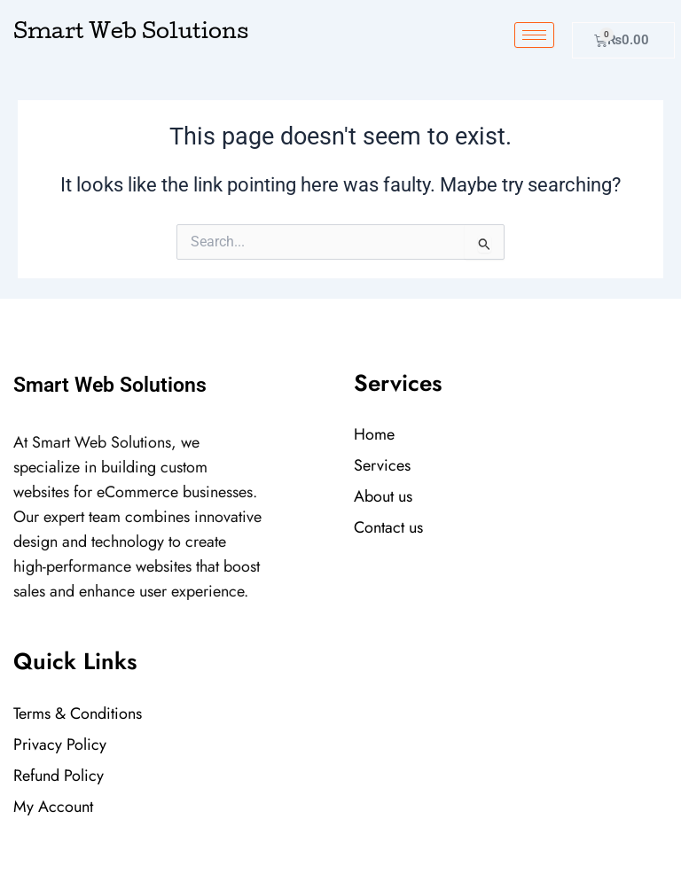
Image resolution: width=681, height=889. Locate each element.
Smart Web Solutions (130, 33)
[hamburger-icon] (534, 35)
